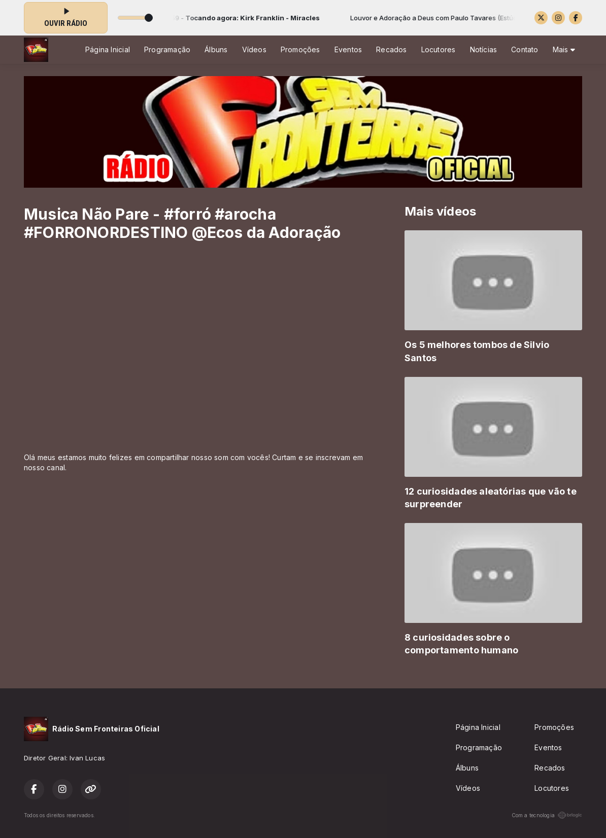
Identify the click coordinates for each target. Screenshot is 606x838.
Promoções (300, 49)
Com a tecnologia (547, 815)
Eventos (348, 49)
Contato (524, 49)
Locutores (438, 49)
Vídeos (254, 49)
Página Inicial (107, 49)
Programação (167, 49)
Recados (391, 49)
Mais (564, 49)
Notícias (483, 49)
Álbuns (216, 49)
